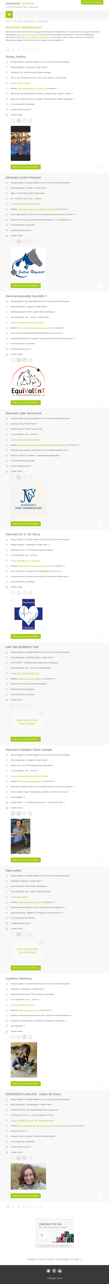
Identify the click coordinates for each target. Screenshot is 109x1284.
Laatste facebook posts (21, 109)
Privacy (59, 1278)
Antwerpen (15, 881)
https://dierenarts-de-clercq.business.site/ (35, 566)
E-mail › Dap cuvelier (19, 897)
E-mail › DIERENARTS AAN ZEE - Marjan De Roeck (32, 1120)
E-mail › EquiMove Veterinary (22, 1005)
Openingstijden (18, 797)
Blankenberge (32, 1104)
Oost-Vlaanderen (18, 657)
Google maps (41, 67)
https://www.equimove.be (28, 1010)
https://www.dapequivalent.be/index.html (34, 328)
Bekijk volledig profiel (25, 167)
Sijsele (29, 188)
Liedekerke (30, 545)
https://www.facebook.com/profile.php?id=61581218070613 (42, 445)
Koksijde (30, 760)
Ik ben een (92, 2)
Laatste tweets (18, 802)
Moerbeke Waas (33, 657)
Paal (21, 424)
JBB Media (52, 1278)
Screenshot (52, 88)
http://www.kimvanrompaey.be (30, 679)
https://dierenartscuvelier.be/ (29, 902)
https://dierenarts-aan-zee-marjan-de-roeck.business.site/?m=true (45, 1126)
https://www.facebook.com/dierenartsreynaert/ (37, 209)
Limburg (14, 424)
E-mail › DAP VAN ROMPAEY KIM (25, 673)
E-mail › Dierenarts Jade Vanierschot (26, 440)
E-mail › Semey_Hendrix (21, 83)
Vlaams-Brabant (17, 67)
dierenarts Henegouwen (27, 35)
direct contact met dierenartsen (38, 37)
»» (40, 49)
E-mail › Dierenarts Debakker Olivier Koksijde (29, 776)
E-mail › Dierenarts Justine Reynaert (25, 204)
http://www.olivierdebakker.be (30, 781)
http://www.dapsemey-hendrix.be (31, 88)
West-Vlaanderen (18, 188)
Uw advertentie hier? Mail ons (54, 1246)
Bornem (25, 881)
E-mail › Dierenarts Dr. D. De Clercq (25, 561)
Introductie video (57, 802)
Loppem (30, 307)
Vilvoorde (30, 67)
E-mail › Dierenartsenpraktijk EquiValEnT (27, 322)
